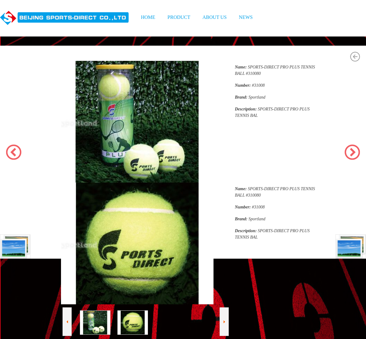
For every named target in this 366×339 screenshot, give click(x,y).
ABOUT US (215, 17)
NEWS (246, 17)
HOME (148, 17)
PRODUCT (178, 17)
